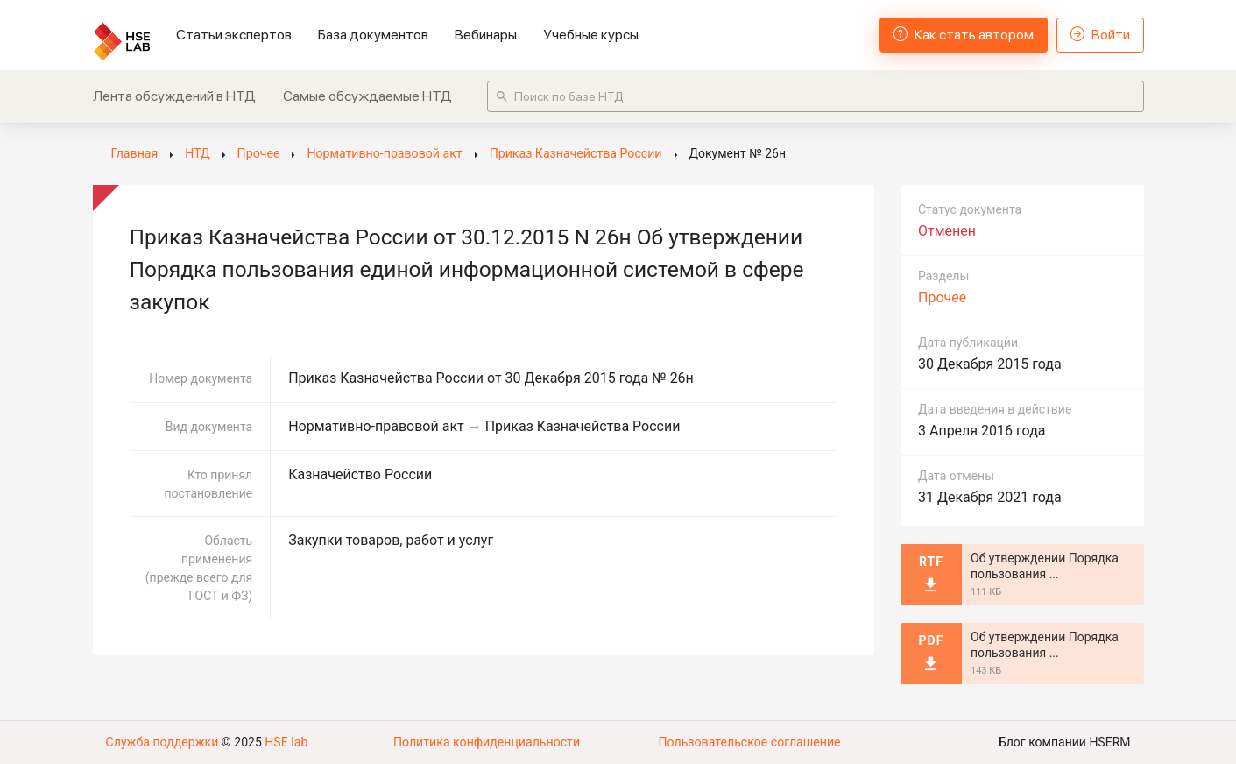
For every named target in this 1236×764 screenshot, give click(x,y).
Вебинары (486, 34)
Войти (1100, 34)
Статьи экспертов (234, 34)
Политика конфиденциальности (486, 742)
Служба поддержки (162, 742)
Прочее (942, 297)
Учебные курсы (591, 34)
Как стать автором (963, 34)
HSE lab (285, 742)
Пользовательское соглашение (749, 742)
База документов (373, 34)
